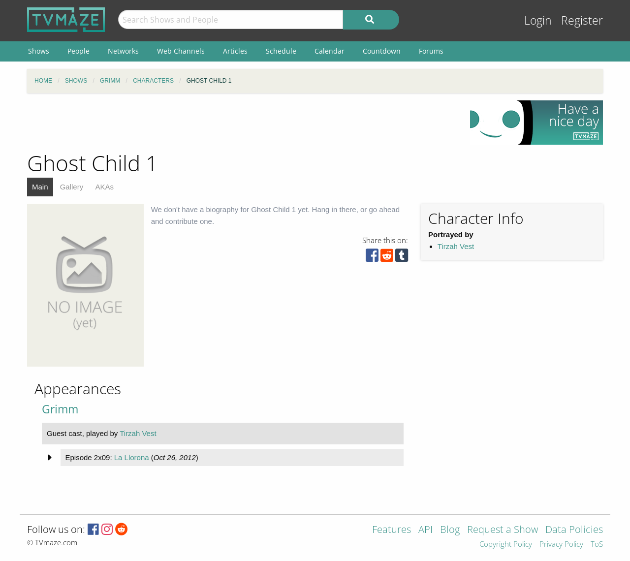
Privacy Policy (561, 544)
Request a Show (502, 530)
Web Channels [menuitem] (181, 51)
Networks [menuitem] (123, 51)
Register (582, 20)
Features (391, 530)
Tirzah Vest (456, 246)
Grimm (60, 409)
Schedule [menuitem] (281, 51)
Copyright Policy (505, 544)
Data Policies (574, 530)
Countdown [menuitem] (382, 51)
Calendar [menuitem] (330, 51)
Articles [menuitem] (235, 51)
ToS (597, 544)
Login (538, 20)
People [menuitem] (78, 51)
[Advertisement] (241, 122)
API (425, 530)
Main (40, 187)
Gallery (72, 187)
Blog (450, 530)
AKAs (104, 187)
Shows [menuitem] (38, 51)
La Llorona (131, 457)
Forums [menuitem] (431, 51)
